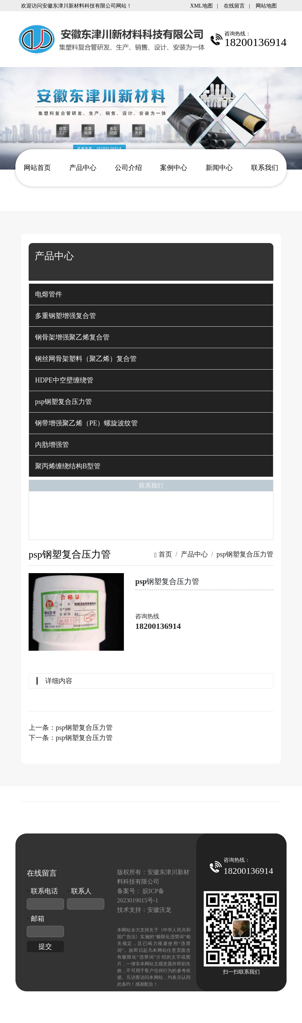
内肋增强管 (52, 444)
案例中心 (173, 167)
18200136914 (158, 626)
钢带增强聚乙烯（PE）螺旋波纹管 (86, 423)
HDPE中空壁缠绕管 (64, 380)
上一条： (71, 727)
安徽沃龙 (159, 910)
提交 (45, 946)
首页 (163, 554)
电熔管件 (48, 294)
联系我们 (264, 167)
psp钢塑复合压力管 (63, 401)
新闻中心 (219, 167)
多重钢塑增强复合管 (65, 316)
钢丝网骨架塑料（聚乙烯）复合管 (86, 358)
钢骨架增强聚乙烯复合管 (72, 337)
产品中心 (82, 167)
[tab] (151, 294)
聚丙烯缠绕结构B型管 (68, 466)
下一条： (71, 738)
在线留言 (234, 6)
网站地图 (266, 6)
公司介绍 (128, 167)
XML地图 (201, 6)
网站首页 (37, 167)
